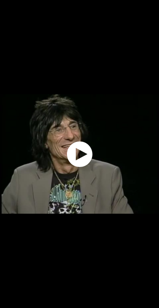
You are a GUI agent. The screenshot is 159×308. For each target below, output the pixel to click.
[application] (79, 154)
